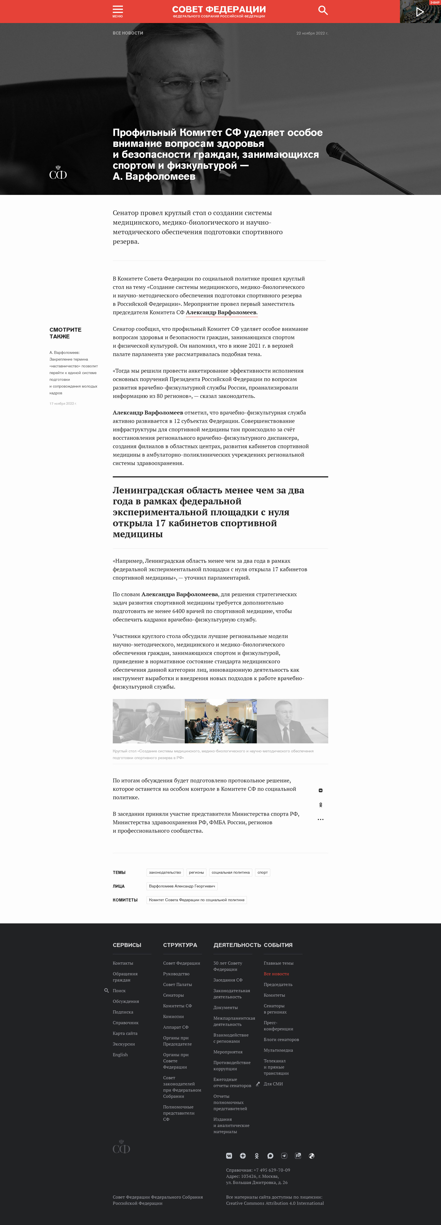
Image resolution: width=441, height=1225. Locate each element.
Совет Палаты (177, 984)
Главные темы (279, 963)
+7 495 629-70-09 (272, 1170)
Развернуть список (320, 820)
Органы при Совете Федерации (176, 1061)
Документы (225, 1007)
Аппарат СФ (176, 1027)
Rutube (298, 1156)
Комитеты (274, 995)
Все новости (128, 33)
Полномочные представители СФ (179, 1113)
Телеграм (284, 1156)
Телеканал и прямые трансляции (276, 1067)
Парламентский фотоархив (311, 1156)
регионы (196, 872)
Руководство (176, 973)
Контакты (123, 963)
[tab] (321, 808)
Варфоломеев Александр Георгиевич (182, 886)
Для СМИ (273, 1084)
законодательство (165, 872)
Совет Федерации (181, 963)
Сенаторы (173, 995)
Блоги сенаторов (281, 1039)
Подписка (123, 1012)
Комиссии (173, 1016)
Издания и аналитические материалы (231, 1125)
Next (282, 722)
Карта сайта (125, 1033)
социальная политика (231, 872)
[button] (118, 11)
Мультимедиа (278, 1050)
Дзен (243, 1156)
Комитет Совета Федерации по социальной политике (196, 899)
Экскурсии (124, 1044)
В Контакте (321, 790)
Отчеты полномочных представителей (230, 1102)
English (120, 1054)
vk (229, 1156)
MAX (270, 1156)
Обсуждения (126, 1001)
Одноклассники (320, 805)
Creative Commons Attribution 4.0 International (275, 1203)
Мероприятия (227, 1052)
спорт (263, 872)
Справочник (126, 1022)
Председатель (278, 984)
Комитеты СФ (177, 1005)
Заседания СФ (228, 980)
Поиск (119, 990)
